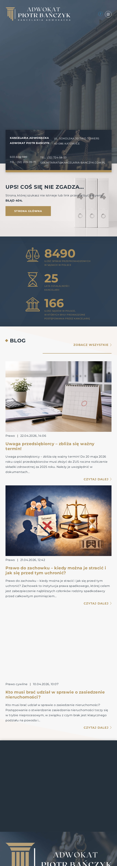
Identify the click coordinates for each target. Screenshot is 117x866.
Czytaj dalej (98, 479)
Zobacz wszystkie (92, 345)
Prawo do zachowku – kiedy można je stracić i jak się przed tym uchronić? (55, 570)
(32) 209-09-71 (26, 162)
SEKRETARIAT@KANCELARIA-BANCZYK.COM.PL (72, 162)
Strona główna (28, 211)
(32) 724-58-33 (56, 157)
